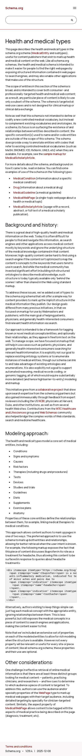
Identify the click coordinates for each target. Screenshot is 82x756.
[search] (38, 20)
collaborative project (50, 389)
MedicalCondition (24, 178)
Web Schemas (48, 412)
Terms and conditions (18, 746)
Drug (16, 187)
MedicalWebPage (24, 198)
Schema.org (14, 8)
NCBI (41, 401)
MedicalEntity (40, 53)
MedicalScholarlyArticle (28, 206)
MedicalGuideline (24, 192)
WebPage (44, 693)
